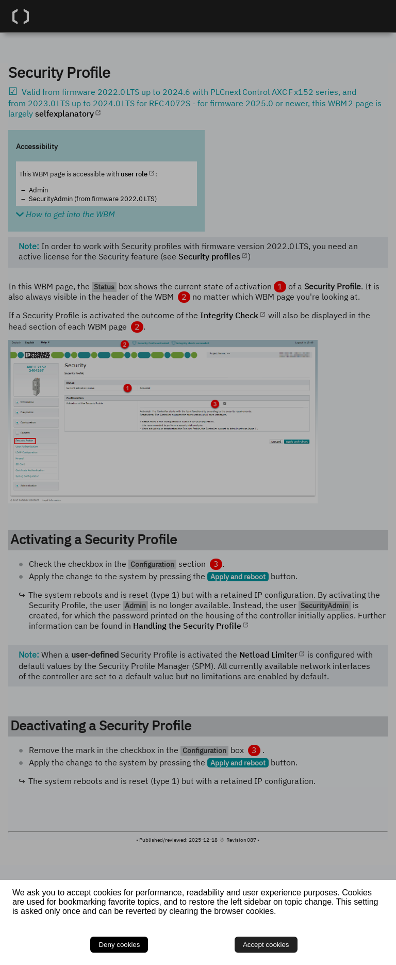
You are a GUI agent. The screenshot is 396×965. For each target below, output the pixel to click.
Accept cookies (266, 944)
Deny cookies (119, 944)
